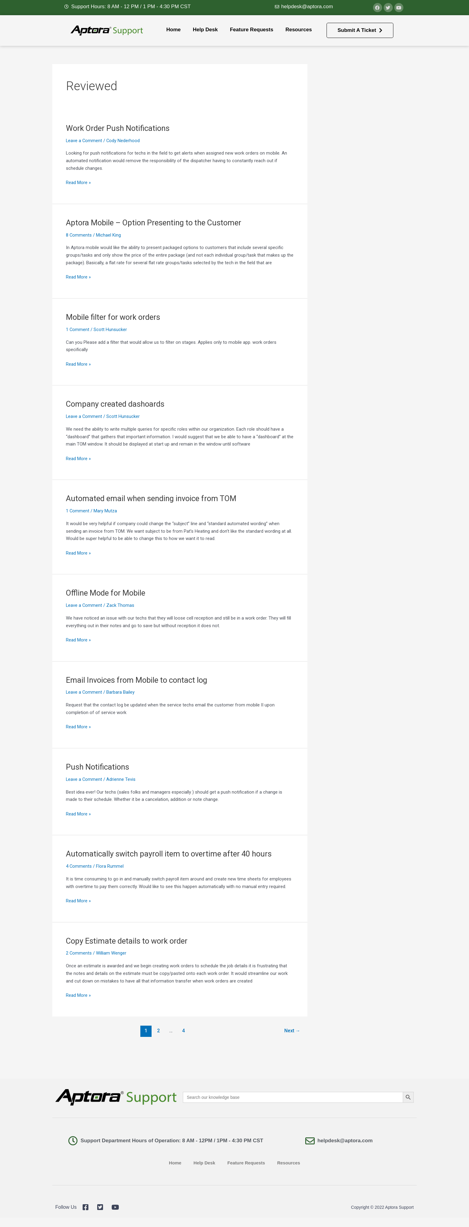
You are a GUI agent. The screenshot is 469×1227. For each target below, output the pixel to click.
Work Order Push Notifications (119, 128)
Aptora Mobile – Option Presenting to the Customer (155, 222)
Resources (299, 29)
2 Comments (79, 953)
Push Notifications (98, 766)
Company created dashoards (116, 403)
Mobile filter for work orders (114, 317)
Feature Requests (251, 29)
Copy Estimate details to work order (128, 940)
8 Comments (79, 235)
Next (292, 1031)
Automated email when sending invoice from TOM (153, 498)
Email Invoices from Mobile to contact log (138, 680)
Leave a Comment (84, 140)
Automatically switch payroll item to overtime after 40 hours (170, 853)
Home (173, 29)
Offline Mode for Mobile (107, 592)
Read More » (78, 182)
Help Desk (205, 29)
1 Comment (78, 329)
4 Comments (79, 866)
